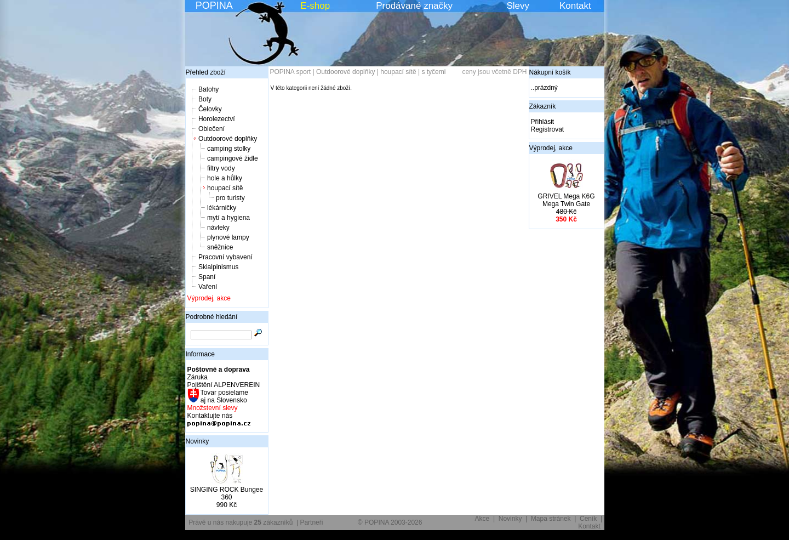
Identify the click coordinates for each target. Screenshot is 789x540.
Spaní (206, 277)
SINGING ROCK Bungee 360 (226, 493)
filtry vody (221, 168)
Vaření (207, 287)
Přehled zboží (206, 72)
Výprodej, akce (209, 298)
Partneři (311, 522)
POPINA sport (290, 72)
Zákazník (542, 106)
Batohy (208, 89)
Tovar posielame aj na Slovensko (224, 396)
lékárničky (221, 208)
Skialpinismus (218, 267)
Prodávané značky (414, 6)
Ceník (588, 518)
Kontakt (575, 6)
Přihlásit (542, 122)
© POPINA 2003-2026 (390, 522)
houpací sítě (225, 188)
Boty (204, 99)
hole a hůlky (224, 178)
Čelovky (210, 109)
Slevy (517, 6)
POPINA (214, 5)
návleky (218, 227)
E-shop (315, 6)
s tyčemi (433, 72)
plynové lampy (228, 237)
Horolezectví (216, 119)
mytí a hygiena (228, 217)
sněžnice (220, 247)
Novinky (197, 441)
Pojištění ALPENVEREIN (223, 385)
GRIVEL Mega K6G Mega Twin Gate (566, 200)
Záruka (197, 377)
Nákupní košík (550, 72)
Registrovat (547, 129)
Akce (482, 518)
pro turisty (230, 198)
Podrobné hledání (212, 317)
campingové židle (232, 158)
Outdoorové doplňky (227, 139)
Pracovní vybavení (225, 257)
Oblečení (211, 129)
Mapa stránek (551, 518)
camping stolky (228, 148)
